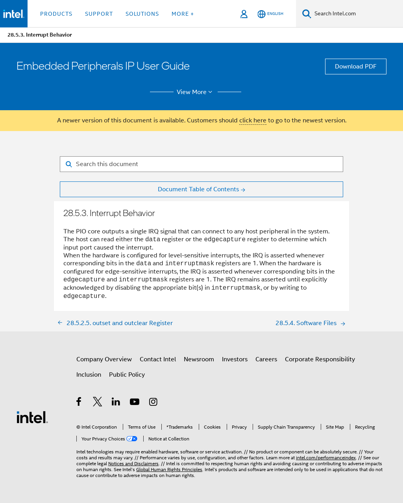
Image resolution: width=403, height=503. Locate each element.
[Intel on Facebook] (79, 403)
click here (252, 120)
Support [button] (99, 13)
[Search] (306, 13)
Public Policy (127, 375)
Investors (235, 359)
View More (196, 92)
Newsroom (199, 359)
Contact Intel (158, 359)
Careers (266, 359)
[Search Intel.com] (357, 14)
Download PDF (356, 66)
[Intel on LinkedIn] (116, 403)
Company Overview (104, 359)
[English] (270, 14)
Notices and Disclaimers (133, 463)
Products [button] (56, 13)
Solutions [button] (142, 13)
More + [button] (183, 13)
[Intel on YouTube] (135, 403)
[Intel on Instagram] (154, 403)
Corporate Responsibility (320, 359)
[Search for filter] (201, 164)
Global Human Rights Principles (169, 469)
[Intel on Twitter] (98, 403)
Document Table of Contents (198, 189)
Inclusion (88, 375)
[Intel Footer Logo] (32, 417)
